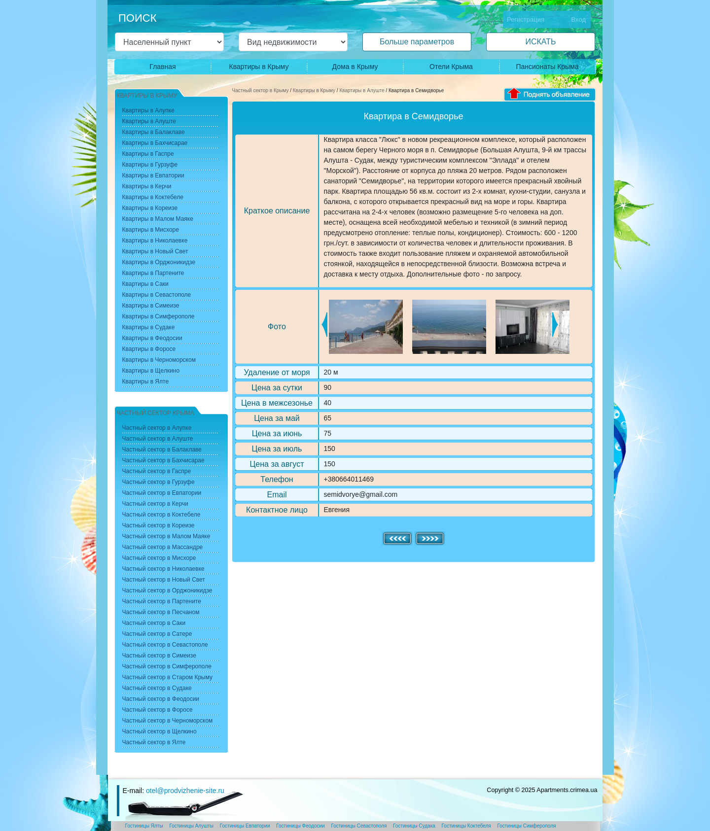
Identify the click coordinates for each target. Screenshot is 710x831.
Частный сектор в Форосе (157, 709)
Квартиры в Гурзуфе (150, 164)
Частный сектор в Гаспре (156, 471)
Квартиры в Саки (145, 283)
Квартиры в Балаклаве (153, 132)
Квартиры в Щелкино (151, 370)
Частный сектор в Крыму (260, 90)
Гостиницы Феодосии (300, 826)
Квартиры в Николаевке (155, 240)
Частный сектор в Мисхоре (159, 557)
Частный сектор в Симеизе (159, 655)
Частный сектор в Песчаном (161, 612)
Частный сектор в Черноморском (167, 720)
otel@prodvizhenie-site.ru (185, 791)
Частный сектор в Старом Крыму (167, 677)
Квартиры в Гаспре (148, 153)
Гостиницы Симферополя (526, 826)
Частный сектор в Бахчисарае (163, 460)
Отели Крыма (451, 66)
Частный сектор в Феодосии (161, 698)
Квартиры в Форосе (149, 349)
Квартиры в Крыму (259, 66)
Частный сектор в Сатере (157, 633)
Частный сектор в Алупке (157, 427)
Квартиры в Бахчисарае (155, 142)
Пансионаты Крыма (547, 66)
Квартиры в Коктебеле (153, 197)
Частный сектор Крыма (155, 413)
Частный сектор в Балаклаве (162, 449)
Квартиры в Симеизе (150, 305)
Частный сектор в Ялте (154, 742)
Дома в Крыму (355, 66)
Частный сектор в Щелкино (159, 731)
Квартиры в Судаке (148, 327)
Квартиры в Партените (153, 273)
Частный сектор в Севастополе (165, 644)
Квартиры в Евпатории (153, 175)
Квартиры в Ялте (145, 381)
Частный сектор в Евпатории (162, 492)
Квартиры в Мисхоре (150, 229)
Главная (162, 66)
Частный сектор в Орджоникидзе (167, 590)
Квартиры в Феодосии (152, 338)
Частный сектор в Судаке (157, 688)
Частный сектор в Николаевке (163, 568)
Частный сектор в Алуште (157, 438)
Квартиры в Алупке (148, 110)
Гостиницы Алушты (191, 826)
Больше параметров (417, 41)
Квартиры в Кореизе (150, 208)
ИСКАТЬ (540, 41)
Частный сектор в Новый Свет (163, 579)
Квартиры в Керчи (147, 186)
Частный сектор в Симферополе (167, 666)
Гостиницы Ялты (144, 826)
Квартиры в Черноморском (159, 359)
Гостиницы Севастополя (359, 826)
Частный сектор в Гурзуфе (158, 482)
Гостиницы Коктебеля (466, 826)
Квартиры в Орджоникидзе (159, 262)
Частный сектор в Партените (161, 601)
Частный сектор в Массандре (162, 547)
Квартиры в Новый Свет (155, 251)
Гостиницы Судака (414, 826)
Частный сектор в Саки (154, 623)
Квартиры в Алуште (361, 90)
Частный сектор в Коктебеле (161, 514)
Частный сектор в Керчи (155, 503)
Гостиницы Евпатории (245, 826)
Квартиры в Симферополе (158, 316)
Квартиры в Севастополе (156, 294)
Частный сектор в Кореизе (158, 525)
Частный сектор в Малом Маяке (166, 536)
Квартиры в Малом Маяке (157, 218)
